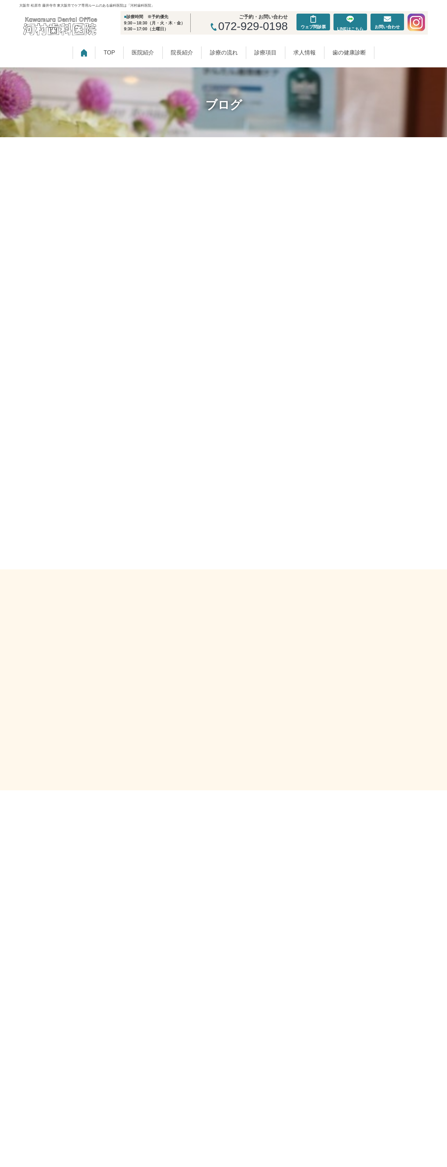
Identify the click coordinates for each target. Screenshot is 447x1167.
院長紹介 (182, 53)
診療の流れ (224, 53)
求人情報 (304, 53)
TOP (109, 53)
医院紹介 (143, 53)
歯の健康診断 (349, 53)
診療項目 (265, 53)
